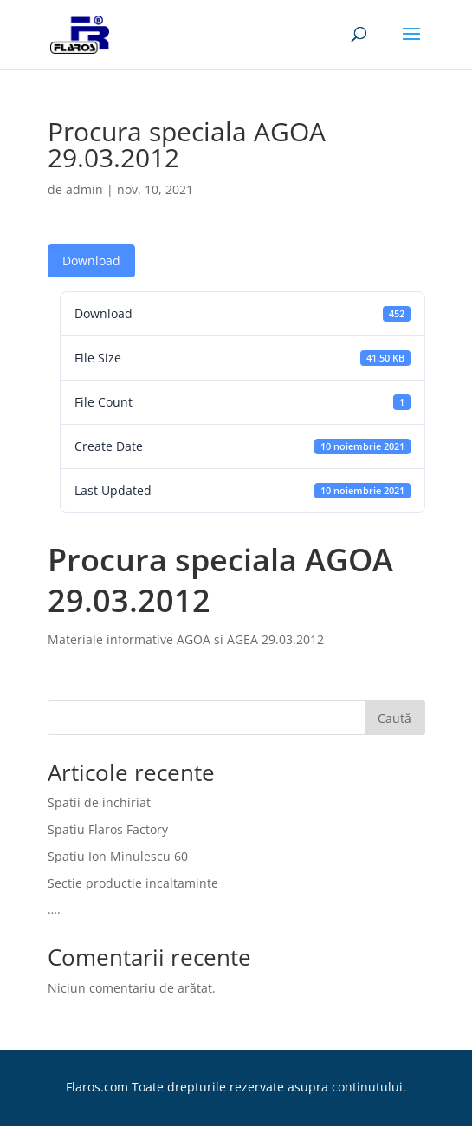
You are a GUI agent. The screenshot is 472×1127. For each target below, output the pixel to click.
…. (54, 909)
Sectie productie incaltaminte (133, 883)
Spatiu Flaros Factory (108, 829)
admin (84, 189)
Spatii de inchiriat (99, 802)
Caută (394, 718)
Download (91, 260)
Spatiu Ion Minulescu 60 (118, 856)
